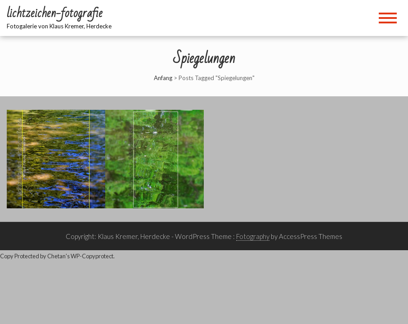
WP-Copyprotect (92, 256)
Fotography (252, 236)
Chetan (56, 256)
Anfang (163, 77)
